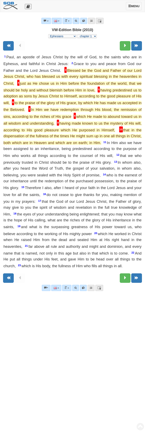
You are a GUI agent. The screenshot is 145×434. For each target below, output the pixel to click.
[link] (83, 288)
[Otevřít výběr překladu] (28, 6)
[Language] (56, 288)
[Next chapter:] (125, 46)
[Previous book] (8, 46)
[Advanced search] (75, 288)
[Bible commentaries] (46, 288)
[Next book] (136, 46)
